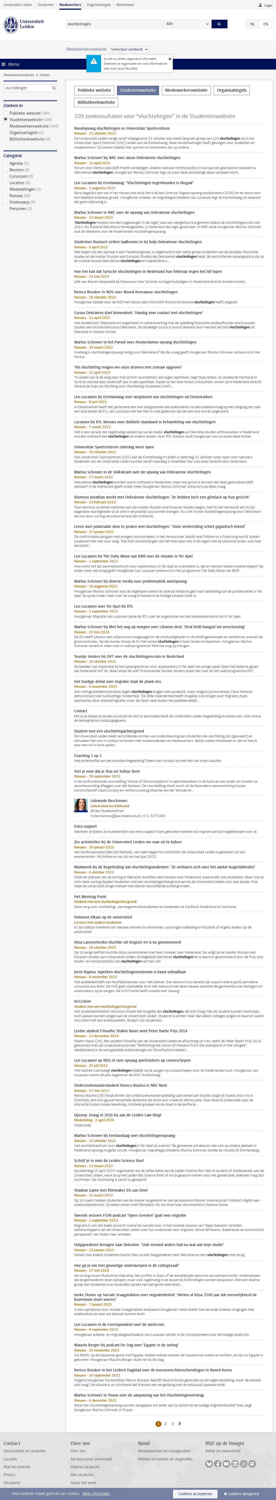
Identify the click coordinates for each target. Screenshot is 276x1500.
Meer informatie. (96, 1493)
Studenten (46, 4)
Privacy (9, 1474)
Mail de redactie (17, 1467)
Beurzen (30, 170)
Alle (169, 23)
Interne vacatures (85, 1467)
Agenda (30, 163)
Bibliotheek (125, 4)
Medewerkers (70, 4)
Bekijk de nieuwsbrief (223, 1451)
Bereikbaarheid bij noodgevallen (164, 1451)
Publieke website (30, 113)
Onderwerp (30, 202)
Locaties (30, 183)
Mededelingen (30, 189)
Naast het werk (83, 1482)
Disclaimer (12, 1482)
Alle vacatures (82, 1474)
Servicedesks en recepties (25, 1451)
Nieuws (30, 196)
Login (268, 5)
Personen (30, 209)
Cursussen (30, 176)
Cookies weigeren (243, 1493)
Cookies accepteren (195, 1493)
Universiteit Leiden (18, 4)
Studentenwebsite (30, 120)
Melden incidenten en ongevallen (165, 1459)
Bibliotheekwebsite (30, 139)
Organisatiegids (99, 4)
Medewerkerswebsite (19, 75)
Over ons (78, 1451)
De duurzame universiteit (91, 1459)
